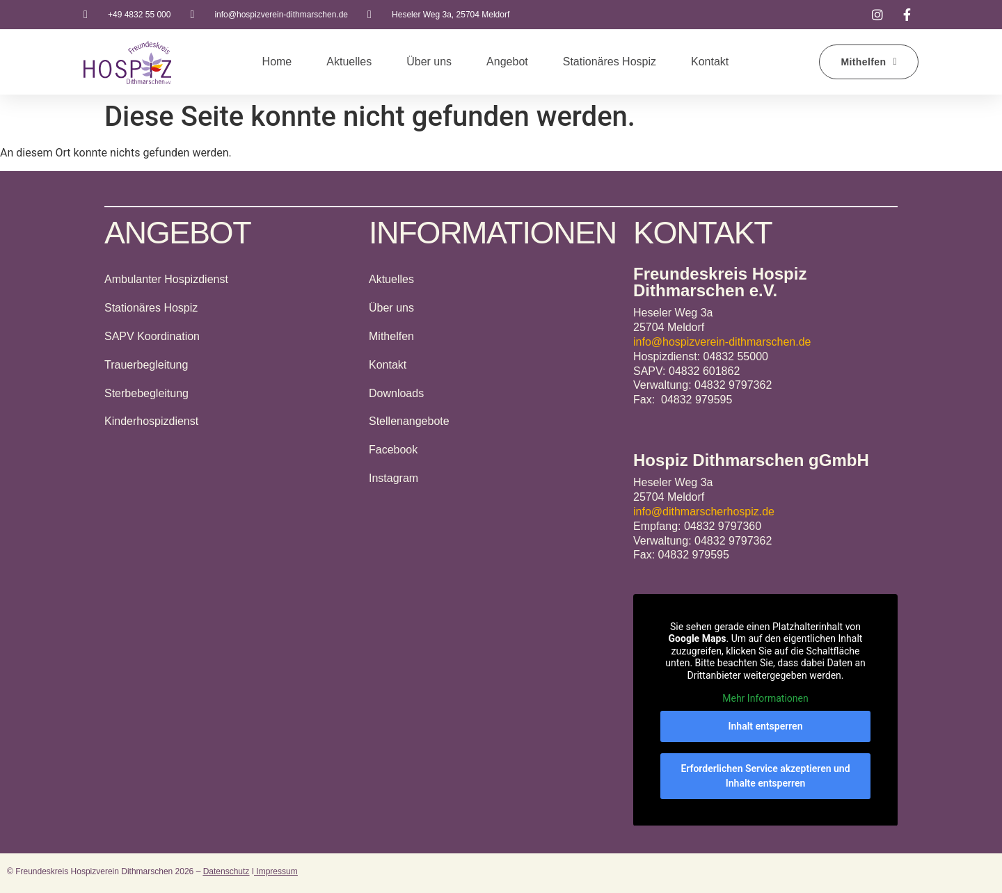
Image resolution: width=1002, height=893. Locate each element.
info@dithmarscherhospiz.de (703, 511)
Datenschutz (226, 871)
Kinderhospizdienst (151, 421)
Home (277, 61)
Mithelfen (391, 336)
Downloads (396, 393)
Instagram (393, 478)
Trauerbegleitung (146, 365)
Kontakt (710, 61)
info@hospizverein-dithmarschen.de (722, 342)
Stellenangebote (409, 421)
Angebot (507, 61)
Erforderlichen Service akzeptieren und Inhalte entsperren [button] (765, 775)
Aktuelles (349, 61)
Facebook (393, 450)
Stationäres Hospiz (609, 61)
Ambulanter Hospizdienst (166, 279)
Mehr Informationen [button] (765, 698)
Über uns (429, 61)
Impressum (276, 871)
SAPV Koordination (152, 336)
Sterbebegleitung (146, 393)
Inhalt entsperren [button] (766, 725)
